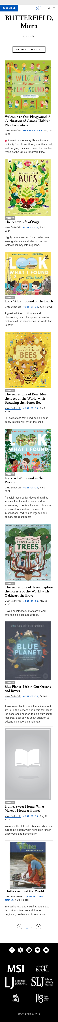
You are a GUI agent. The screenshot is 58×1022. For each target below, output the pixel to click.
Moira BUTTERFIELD (15, 896)
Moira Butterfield (13, 130)
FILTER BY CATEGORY (29, 50)
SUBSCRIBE (9, 8)
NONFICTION (30, 227)
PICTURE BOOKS (33, 131)
